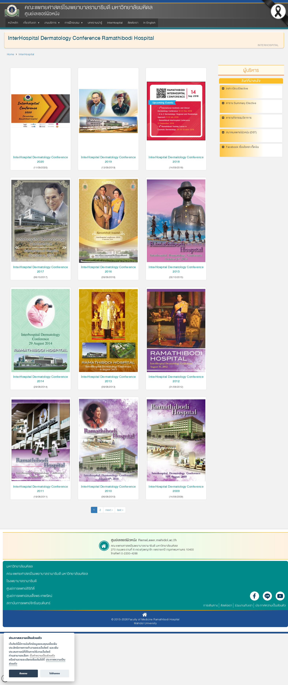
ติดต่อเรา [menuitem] (133, 22)
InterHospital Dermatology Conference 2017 (40, 269)
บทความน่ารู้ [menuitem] (95, 22)
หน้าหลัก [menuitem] (13, 22)
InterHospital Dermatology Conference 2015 (176, 269)
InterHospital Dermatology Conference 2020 (40, 159)
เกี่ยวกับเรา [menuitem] (30, 23)
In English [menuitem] (149, 22)
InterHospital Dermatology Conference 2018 (176, 159)
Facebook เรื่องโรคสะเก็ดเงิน (242, 147)
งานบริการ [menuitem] (51, 23)
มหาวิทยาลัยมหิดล (20, 566)
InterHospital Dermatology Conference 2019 (108, 159)
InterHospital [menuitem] (115, 22)
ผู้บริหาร (251, 70)
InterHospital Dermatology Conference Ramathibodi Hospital (79, 38)
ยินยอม (23, 673)
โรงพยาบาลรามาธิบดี (22, 581)
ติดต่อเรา (226, 605)
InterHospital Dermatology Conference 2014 (40, 379)
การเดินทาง (210, 605)
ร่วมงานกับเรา (244, 605)
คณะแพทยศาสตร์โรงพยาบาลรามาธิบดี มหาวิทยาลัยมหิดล (89, 7)
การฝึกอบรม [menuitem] (73, 23)
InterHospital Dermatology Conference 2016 (108, 269)
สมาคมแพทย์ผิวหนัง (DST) (241, 132)
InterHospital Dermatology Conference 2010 (108, 489)
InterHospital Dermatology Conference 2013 (108, 379)
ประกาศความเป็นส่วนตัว (270, 605)
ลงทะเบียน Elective (237, 88)
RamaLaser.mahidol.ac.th (157, 540)
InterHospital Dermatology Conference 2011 (40, 489)
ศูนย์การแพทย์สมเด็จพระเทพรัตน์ (29, 596)
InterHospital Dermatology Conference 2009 (176, 489)
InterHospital (26, 54)
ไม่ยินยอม (55, 673)
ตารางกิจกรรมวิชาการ (239, 118)
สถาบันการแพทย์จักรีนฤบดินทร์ (28, 603)
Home (10, 54)
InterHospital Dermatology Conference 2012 (176, 379)
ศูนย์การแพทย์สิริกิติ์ (21, 588)
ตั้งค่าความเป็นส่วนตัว (42, 655)
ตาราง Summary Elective (241, 103)
